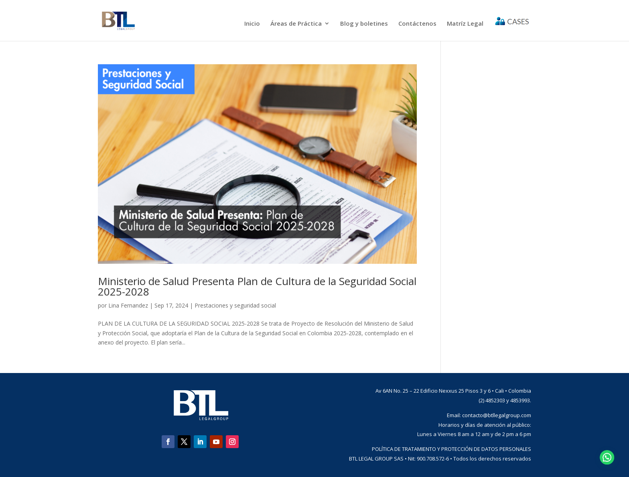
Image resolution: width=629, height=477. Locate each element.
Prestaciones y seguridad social (235, 305)
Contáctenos (417, 23)
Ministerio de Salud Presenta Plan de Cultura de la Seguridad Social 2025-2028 (257, 286)
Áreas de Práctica (296, 23)
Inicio (252, 23)
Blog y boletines (364, 23)
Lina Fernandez (128, 305)
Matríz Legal (465, 23)
